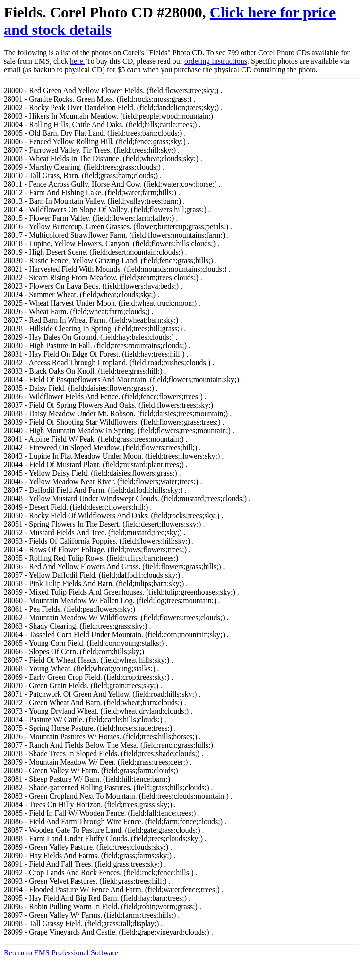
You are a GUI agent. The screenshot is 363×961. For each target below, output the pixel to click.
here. (77, 61)
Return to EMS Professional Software (61, 953)
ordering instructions (215, 61)
